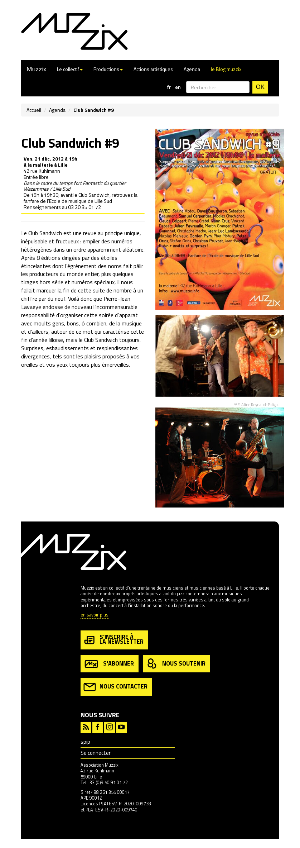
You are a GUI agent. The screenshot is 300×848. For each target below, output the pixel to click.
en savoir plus (94, 615)
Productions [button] (108, 69)
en (178, 87)
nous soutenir (175, 664)
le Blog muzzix (226, 69)
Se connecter (96, 753)
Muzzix (36, 69)
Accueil (33, 110)
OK (260, 87)
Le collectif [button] (70, 69)
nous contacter (115, 687)
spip (85, 742)
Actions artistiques (153, 69)
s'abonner (108, 664)
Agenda (192, 69)
